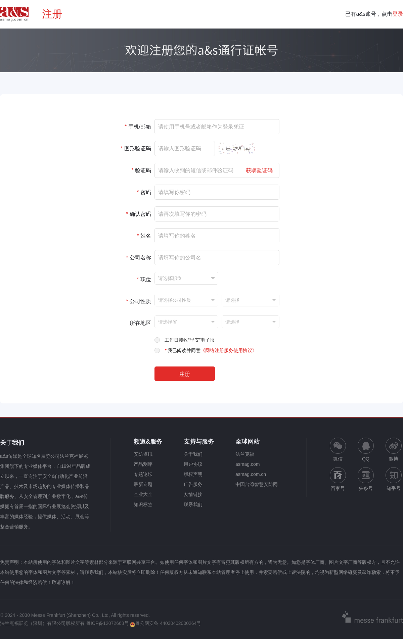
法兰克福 (244, 454)
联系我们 (193, 504)
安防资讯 (143, 454)
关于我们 (193, 454)
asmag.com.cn (250, 474)
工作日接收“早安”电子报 (190, 340)
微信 (338, 449)
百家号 (338, 479)
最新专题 (143, 484)
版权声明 (193, 474)
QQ (366, 449)
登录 (397, 14)
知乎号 (394, 479)
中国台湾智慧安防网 (256, 484)
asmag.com (247, 464)
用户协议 (193, 464)
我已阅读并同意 (211, 350)
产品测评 (143, 464)
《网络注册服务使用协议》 (228, 350)
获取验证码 (259, 170)
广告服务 (193, 484)
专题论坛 (143, 474)
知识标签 (143, 504)
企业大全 (143, 494)
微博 (394, 449)
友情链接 (193, 494)
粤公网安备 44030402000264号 (165, 623)
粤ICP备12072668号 (107, 623)
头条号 (366, 479)
